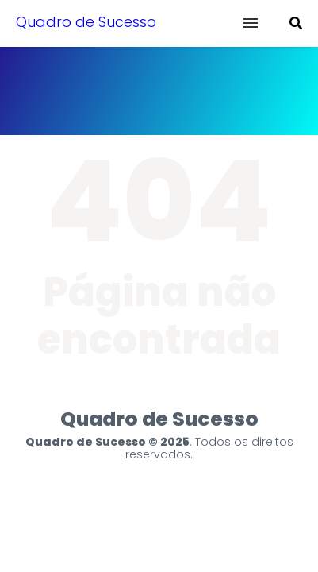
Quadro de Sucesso (86, 22)
